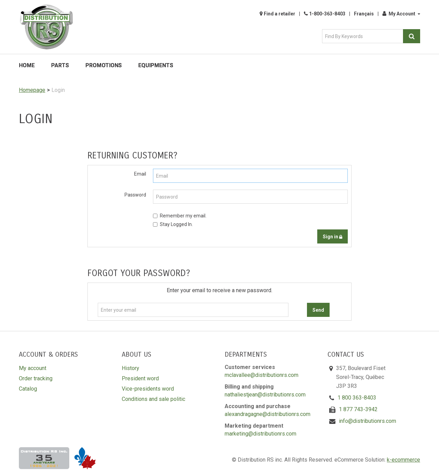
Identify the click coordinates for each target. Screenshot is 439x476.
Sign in (332, 236)
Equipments (155, 65)
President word (140, 378)
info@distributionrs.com (367, 421)
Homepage (32, 90)
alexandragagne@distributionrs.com (267, 414)
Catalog (28, 388)
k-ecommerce (403, 459)
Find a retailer (279, 13)
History (130, 368)
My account (32, 368)
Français (364, 13)
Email (140, 174)
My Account (401, 13)
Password (135, 195)
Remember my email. (179, 215)
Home (27, 65)
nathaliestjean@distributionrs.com (265, 394)
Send (318, 310)
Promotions (103, 65)
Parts (60, 65)
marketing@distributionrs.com (260, 433)
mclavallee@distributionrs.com (261, 375)
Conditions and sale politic (153, 399)
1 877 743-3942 (358, 409)
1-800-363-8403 (327, 13)
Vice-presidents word (148, 388)
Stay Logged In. (173, 224)
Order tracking (35, 378)
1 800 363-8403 (356, 397)
